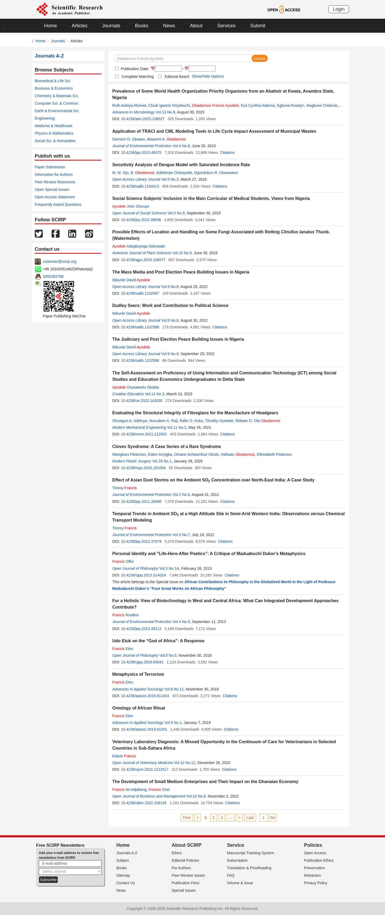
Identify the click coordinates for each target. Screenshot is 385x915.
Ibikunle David (131, 280)
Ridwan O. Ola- (258, 421)
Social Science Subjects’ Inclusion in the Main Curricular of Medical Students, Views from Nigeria (211, 198)
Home (50, 25)
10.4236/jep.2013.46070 (141, 152)
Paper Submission (50, 167)
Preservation (314, 868)
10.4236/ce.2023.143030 (142, 400)
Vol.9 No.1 (173, 722)
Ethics (177, 853)
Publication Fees (185, 883)
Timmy (124, 488)
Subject (122, 860)
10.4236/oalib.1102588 (140, 327)
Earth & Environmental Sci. (57, 111)
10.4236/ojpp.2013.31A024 (143, 575)
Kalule (124, 756)
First (186, 817)
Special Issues (184, 890)
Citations (227, 152)
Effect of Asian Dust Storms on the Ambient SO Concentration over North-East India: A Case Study (213, 480)
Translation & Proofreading (249, 868)
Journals (111, 25)
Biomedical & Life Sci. (53, 81)
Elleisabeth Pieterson (274, 454)
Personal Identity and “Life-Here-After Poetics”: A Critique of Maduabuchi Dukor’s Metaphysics (209, 553)
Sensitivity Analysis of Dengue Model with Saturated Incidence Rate (181, 164)
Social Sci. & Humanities (55, 141)
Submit (257, 25)
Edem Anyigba (160, 454)
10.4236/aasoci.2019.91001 (144, 729)
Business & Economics (54, 88)
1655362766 (53, 276)
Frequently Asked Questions (58, 204)
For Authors (181, 868)
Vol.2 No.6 (181, 494)
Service (235, 845)
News (169, 25)
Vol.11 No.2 (176, 427)
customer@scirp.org (59, 261)
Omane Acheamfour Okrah (196, 454)
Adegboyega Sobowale (138, 246)
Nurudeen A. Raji (163, 421)
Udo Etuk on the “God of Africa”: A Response (158, 641)
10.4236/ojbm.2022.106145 (144, 803)
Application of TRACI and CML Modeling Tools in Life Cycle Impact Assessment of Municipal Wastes (214, 131)
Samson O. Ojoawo (128, 139)
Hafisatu (238, 454)
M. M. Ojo (120, 172)
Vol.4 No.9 (181, 622)
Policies (313, 845)
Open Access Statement (55, 197)
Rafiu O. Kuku (191, 421)
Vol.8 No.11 (174, 689)
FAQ (230, 875)
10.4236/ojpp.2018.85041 (142, 662)
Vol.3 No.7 (181, 535)
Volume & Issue (240, 883)
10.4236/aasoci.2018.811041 (145, 696)
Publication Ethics (319, 860)
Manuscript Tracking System (250, 853)
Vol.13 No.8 (165, 112)
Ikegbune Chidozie (321, 105)
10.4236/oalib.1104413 (140, 186)
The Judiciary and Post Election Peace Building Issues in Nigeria (178, 339)
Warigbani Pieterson (129, 454)
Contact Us (125, 883)
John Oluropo (130, 206)
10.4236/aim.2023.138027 (143, 119)
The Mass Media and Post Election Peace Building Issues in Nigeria (180, 272)
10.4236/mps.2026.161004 (143, 468)
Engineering (45, 118)
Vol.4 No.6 (181, 146)
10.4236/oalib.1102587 (140, 293)
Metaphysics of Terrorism (138, 674)
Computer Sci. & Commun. (57, 103)
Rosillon (125, 615)
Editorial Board (177, 76)
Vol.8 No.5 (168, 655)
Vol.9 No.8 (170, 286)
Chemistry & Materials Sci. (57, 96)
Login (339, 9)
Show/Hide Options (208, 76)
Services (226, 25)
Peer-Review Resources (55, 182)
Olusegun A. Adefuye (129, 421)
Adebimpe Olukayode (174, 172)
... (230, 817)
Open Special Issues (52, 189)
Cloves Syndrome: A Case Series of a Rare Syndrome (166, 446)
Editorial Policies (185, 860)
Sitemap (123, 875)
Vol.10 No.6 (182, 253)
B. (142, 172)
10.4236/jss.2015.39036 (141, 220)
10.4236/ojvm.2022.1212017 (144, 769)
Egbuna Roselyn (290, 105)
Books (141, 25)
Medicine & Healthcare (53, 126)
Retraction (312, 875)
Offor (123, 561)
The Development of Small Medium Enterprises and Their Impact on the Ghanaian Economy (205, 781)
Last (250, 817)
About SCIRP (187, 845)
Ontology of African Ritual (138, 708)
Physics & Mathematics (54, 133)
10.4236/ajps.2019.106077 (143, 260)
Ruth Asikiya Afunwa (129, 105)
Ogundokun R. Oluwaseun (216, 172)
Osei (159, 789)
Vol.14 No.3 (154, 394)
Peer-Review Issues (188, 875)
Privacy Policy (315, 883)
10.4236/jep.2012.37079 (141, 541)
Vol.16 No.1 (161, 461)
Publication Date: (134, 69)
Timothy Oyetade (219, 421)
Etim (122, 649)
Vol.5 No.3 (170, 179)
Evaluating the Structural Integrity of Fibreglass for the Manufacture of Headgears (195, 413)
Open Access (315, 853)
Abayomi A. (166, 139)
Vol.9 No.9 (170, 354)
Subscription (237, 860)
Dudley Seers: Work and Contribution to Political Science (170, 305)
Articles (79, 25)
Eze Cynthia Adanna (258, 105)
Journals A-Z (126, 853)
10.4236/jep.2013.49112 (141, 629)
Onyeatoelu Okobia (135, 387)
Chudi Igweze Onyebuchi (169, 105)
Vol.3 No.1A (169, 568)
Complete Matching (138, 76)
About (196, 25)
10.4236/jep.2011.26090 (141, 501)
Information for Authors (54, 174)
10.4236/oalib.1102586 (140, 360)
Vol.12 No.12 (184, 763)
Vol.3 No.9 (176, 213)
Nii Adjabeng (129, 789)
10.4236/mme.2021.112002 (144, 434)
